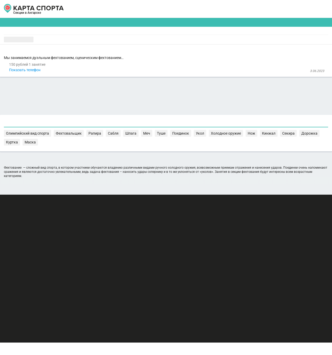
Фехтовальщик (181, 226)
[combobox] (152, 40)
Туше (251, 226)
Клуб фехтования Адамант (106, 76)
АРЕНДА (115, 9)
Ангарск (22, 15)
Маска (153, 231)
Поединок (266, 226)
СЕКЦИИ (88, 9)
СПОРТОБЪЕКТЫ (181, 9)
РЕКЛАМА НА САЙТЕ (31, 302)
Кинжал (92, 231)
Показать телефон (99, 90)
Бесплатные (286, 40)
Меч (240, 226)
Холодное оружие (302, 226)
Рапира (202, 226)
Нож (80, 231)
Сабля (216, 226)
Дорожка (123, 231)
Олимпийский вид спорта (146, 226)
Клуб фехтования (102, 56)
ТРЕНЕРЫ (142, 9)
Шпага (229, 226)
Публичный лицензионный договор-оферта (44, 333)
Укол (281, 226)
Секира (107, 231)
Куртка (139, 231)
